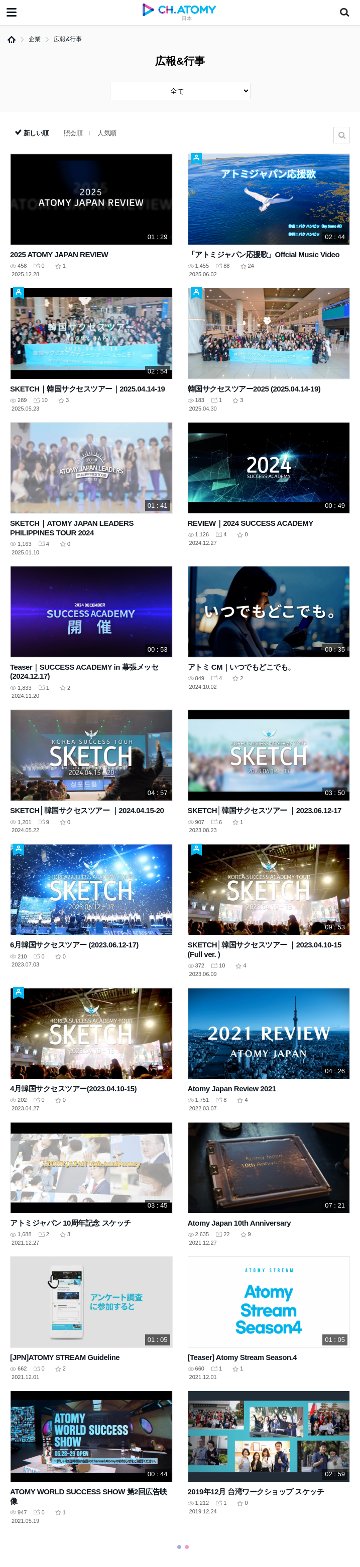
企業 (35, 39)
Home (12, 39)
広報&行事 (68, 39)
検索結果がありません (341, 135)
